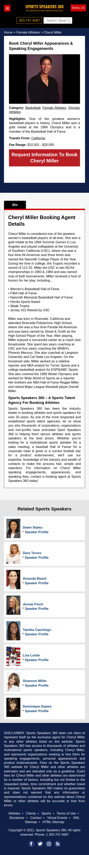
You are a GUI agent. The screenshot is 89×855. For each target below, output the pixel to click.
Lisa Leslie (31, 655)
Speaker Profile (36, 532)
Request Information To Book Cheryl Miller (45, 157)
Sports (46, 813)
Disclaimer (17, 817)
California (38, 138)
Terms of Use (66, 813)
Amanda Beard (34, 578)
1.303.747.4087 (57, 834)
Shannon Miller (35, 681)
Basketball (33, 108)
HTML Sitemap (53, 822)
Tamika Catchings (37, 630)
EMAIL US (78, 7)
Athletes (14, 813)
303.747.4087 (29, 20)
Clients (31, 813)
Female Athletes (54, 108)
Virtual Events (57, 817)
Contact (36, 817)
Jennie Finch (33, 604)
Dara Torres (32, 553)
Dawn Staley (33, 527)
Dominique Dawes (37, 706)
